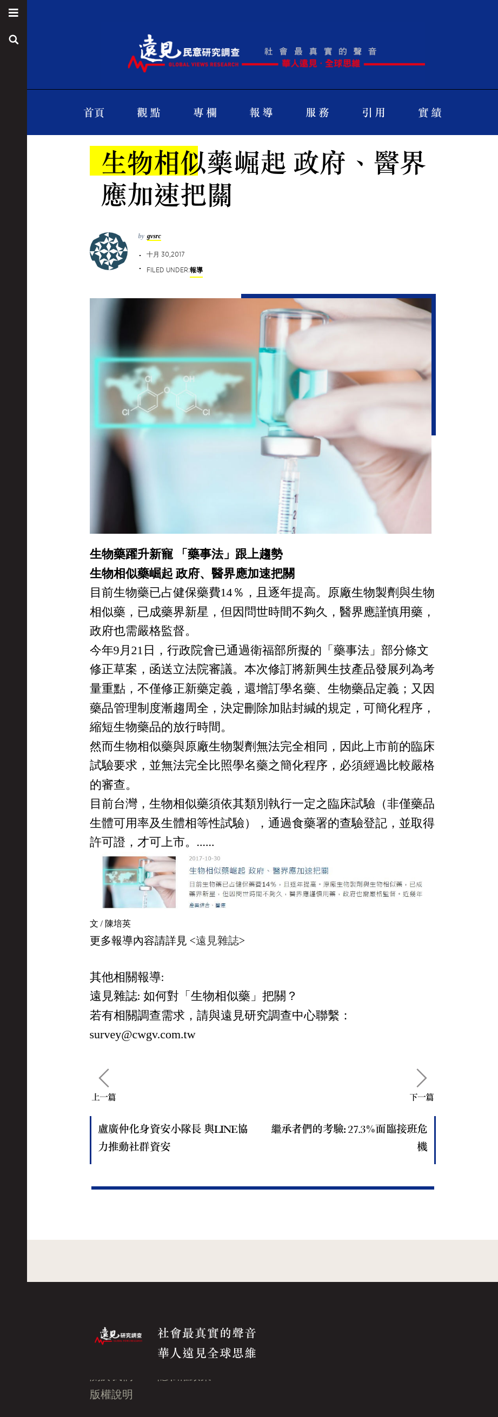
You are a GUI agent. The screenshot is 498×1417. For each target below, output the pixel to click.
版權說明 (111, 1394)
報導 (196, 270)
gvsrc (154, 236)
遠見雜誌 (217, 940)
